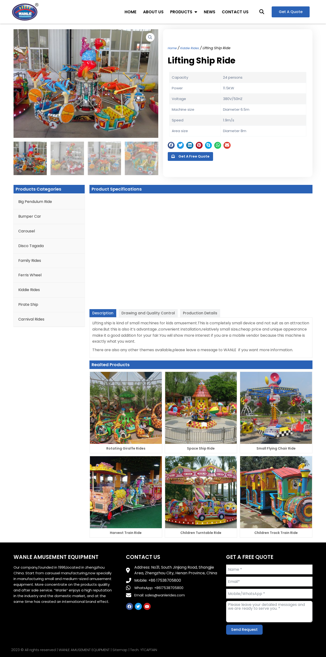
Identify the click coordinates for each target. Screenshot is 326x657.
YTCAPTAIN (149, 649)
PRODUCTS (183, 11)
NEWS (209, 12)
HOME (130, 12)
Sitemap (119, 649)
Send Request (244, 629)
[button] (262, 12)
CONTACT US (235, 12)
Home (173, 46)
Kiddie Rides (192, 46)
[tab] (102, 313)
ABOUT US (153, 12)
